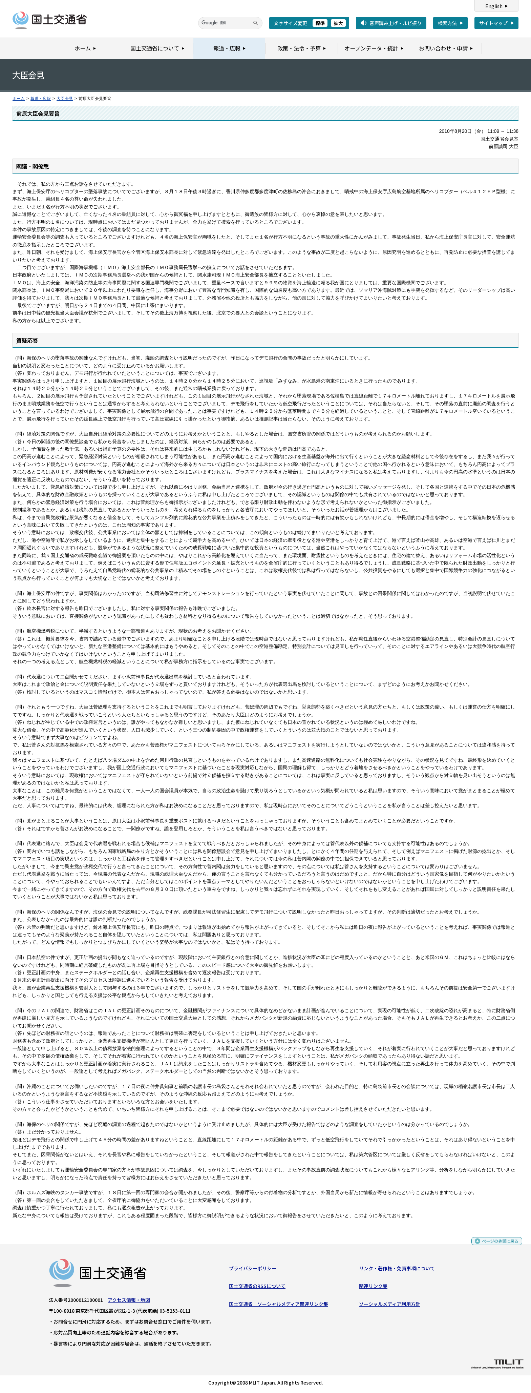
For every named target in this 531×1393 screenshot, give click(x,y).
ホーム (19, 98)
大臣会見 (65, 98)
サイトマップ (493, 23)
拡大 (338, 23)
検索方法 (447, 23)
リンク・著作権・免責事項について (397, 1270)
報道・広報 (40, 98)
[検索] (230, 23)
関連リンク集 (373, 1287)
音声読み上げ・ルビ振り (395, 23)
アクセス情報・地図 (129, 1301)
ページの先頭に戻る (497, 1245)
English (494, 6)
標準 (320, 23)
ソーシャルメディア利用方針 (389, 1305)
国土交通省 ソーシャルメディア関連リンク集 (278, 1305)
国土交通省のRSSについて (257, 1287)
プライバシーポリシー (252, 1270)
